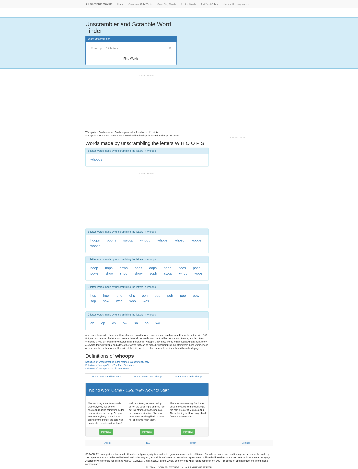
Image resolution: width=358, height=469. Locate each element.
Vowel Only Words (166, 4)
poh (170, 295)
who (119, 301)
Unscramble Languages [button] (236, 4)
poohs (111, 240)
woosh (95, 246)
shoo (109, 273)
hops (109, 268)
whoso (179, 240)
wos (146, 301)
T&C (148, 443)
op (103, 323)
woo (132, 301)
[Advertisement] (145, 102)
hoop (94, 268)
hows (124, 268)
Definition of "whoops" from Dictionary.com (107, 368)
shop (123, 273)
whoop (145, 240)
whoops (96, 159)
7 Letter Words (188, 4)
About (107, 443)
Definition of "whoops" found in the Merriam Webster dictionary (117, 362)
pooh (167, 268)
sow (106, 301)
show (139, 273)
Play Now (106, 432)
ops (157, 295)
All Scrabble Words (99, 4)
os (114, 323)
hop (93, 295)
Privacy (192, 443)
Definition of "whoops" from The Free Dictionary (109, 365)
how (106, 295)
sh (136, 323)
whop (183, 273)
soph (153, 273)
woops (196, 240)
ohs (132, 295)
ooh (145, 295)
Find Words (131, 58)
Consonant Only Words (140, 4)
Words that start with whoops (106, 376)
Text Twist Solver (209, 4)
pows (94, 273)
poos (182, 268)
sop (93, 301)
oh (92, 323)
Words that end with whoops (148, 376)
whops (162, 240)
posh (196, 268)
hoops (95, 240)
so (147, 323)
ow (125, 323)
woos (198, 273)
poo (183, 295)
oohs (138, 268)
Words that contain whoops (189, 376)
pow (196, 295)
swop (168, 273)
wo (158, 323)
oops (153, 268)
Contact (246, 443)
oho (119, 295)
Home (120, 4)
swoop (128, 240)
